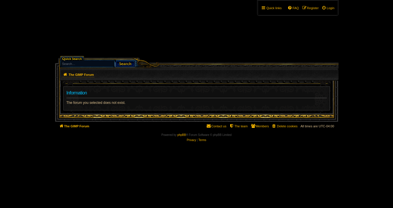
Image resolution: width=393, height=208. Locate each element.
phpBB (181, 134)
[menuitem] (328, 8)
